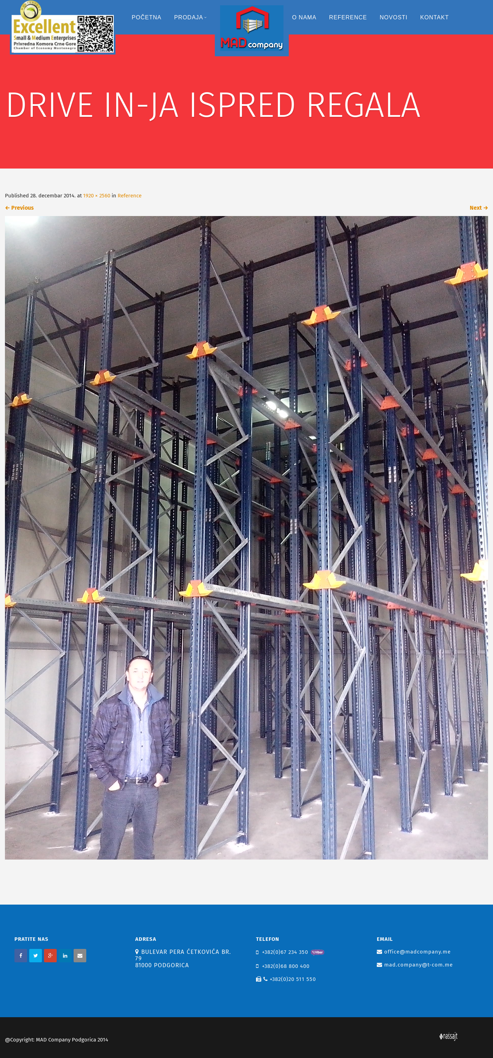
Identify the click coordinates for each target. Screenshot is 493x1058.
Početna (146, 17)
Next (479, 207)
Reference (348, 17)
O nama (304, 17)
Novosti (393, 17)
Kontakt (434, 17)
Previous (19, 207)
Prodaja (190, 17)
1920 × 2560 (96, 195)
